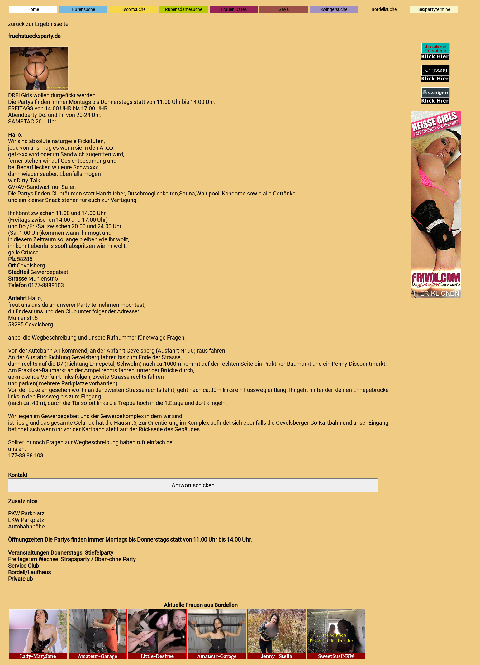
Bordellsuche (384, 9)
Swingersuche (333, 9)
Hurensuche (83, 9)
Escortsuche (133, 9)
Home (33, 9)
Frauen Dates (234, 9)
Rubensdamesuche (183, 9)
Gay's (283, 9)
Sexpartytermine (434, 9)
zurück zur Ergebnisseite (38, 24)
